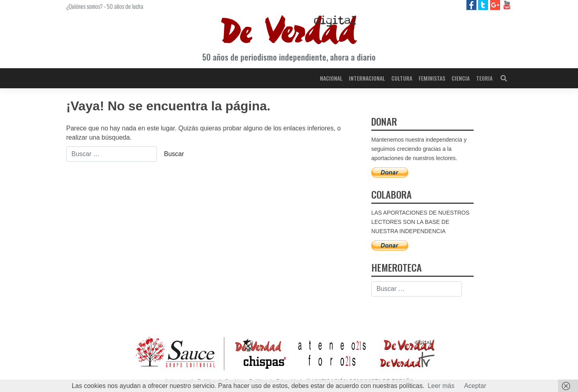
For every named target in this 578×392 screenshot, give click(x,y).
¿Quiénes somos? (84, 6)
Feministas (432, 78)
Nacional (331, 78)
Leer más (440, 385)
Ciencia (461, 78)
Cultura (401, 78)
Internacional (367, 78)
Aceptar (475, 385)
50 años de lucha (125, 6)
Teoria (484, 78)
